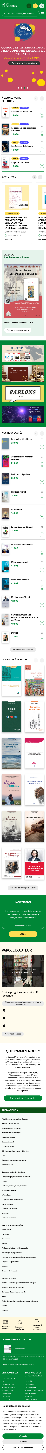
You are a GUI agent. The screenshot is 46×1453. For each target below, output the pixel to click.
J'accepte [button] (23, 1436)
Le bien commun (31, 1400)
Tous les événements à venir (18, 330)
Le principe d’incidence (21, 439)
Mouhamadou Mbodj (20, 597)
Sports (4, 1296)
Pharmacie (5, 1234)
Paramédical (6, 1230)
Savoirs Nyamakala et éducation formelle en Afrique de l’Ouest (24, 617)
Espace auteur (7, 1400)
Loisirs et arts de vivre (10, 1209)
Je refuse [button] (23, 1442)
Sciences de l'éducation (10, 1271)
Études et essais (7, 1165)
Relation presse (7, 1391)
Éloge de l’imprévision (21, 162)
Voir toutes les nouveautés (23, 650)
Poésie (4, 1243)
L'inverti (14, 633)
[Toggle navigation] (42, 14)
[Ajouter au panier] (42, 115)
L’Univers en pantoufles (21, 111)
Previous (34, 177)
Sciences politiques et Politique (13, 1287)
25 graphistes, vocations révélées (22, 458)
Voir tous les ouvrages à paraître (23, 888)
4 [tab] (27, 88)
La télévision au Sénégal (22, 527)
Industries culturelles (9, 1190)
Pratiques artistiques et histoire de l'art (15, 1248)
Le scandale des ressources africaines (23, 129)
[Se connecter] (35, 5)
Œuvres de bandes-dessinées (12, 1225)
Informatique (6, 1195)
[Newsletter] (28, 5)
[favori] (42, 107)
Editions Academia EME (34, 1390)
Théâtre (4, 1306)
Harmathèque (30, 1381)
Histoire (4, 1181)
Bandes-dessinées (8, 1137)
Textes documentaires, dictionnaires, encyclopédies (20, 1301)
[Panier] (41, 5)
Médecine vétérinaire (9, 1218)
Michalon (28, 1397)
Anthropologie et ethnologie (11, 1128)
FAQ (3, 1381)
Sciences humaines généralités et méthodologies (19, 1283)
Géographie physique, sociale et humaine (16, 1177)
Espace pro (6, 1397)
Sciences (5, 1266)
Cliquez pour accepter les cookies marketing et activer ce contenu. (23, 971)
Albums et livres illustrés (10, 1124)
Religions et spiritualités (10, 1262)
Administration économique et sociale (15, 1119)
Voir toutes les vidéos (13, 1034)
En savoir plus (13, 235)
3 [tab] (24, 88)
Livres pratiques (7, 1204)
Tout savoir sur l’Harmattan (23, 1098)
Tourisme (5, 1310)
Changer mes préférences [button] (23, 1447)
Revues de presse (8, 1387)
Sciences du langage (9, 1278)
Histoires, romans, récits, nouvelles (14, 1186)
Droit (3, 1156)
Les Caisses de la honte (22, 146)
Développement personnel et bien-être (15, 1151)
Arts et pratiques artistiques (11, 1133)
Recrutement (6, 1394)
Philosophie (6, 1239)
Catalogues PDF (8, 1384)
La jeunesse (16, 509)
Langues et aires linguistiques (12, 1199)
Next (40, 177)
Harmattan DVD (31, 1384)
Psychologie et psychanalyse (12, 1253)
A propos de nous (8, 1378)
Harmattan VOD (31, 1387)
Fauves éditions (30, 1394)
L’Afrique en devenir (20, 562)
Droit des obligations (20, 474)
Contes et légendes (8, 1142)
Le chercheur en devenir (22, 544)
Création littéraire (8, 1146)
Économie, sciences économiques (14, 1160)
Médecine (5, 1213)
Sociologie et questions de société (14, 1292)
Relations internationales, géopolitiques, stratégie (19, 1257)
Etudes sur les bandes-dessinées (13, 1172)
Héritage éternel (18, 492)
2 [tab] (21, 88)
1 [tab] (18, 88)
